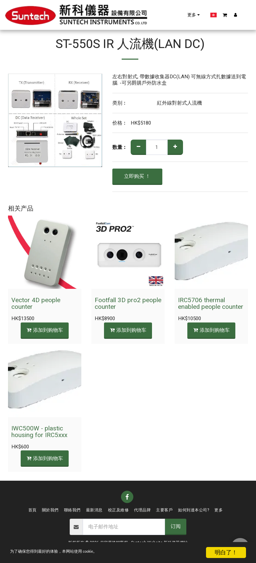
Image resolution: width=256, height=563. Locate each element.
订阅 (176, 526)
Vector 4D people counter (35, 303)
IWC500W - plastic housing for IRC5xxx (39, 432)
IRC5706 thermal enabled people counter (210, 303)
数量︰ (119, 147)
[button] (183, 14)
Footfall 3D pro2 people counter (128, 303)
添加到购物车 (45, 330)
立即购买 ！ (137, 176)
